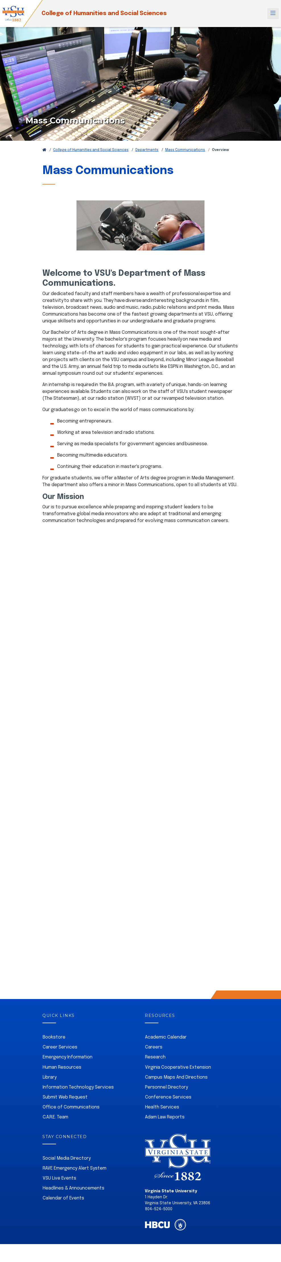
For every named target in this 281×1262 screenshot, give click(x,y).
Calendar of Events (63, 1198)
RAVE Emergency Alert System (74, 1168)
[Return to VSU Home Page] (44, 150)
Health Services (162, 1107)
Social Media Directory (67, 1158)
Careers (153, 1047)
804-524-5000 (158, 1209)
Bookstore (54, 1037)
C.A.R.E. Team (55, 1117)
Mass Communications (185, 150)
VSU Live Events (59, 1178)
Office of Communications (71, 1107)
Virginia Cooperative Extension (178, 1067)
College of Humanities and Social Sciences (104, 13)
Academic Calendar (166, 1037)
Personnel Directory (166, 1087)
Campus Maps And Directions (176, 1077)
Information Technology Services (78, 1087)
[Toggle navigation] (273, 13)
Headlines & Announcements (73, 1188)
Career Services (60, 1047)
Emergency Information (67, 1057)
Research (155, 1057)
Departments (146, 150)
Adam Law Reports (165, 1117)
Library (50, 1077)
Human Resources (62, 1067)
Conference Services (168, 1097)
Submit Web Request (65, 1097)
